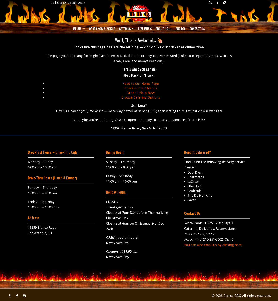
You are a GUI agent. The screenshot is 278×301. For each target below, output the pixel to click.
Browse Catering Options (140, 97)
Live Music (145, 28)
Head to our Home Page (140, 83)
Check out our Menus (140, 88)
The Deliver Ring (199, 195)
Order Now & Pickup (102, 28)
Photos (181, 28)
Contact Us (197, 28)
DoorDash (195, 172)
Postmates (195, 177)
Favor (191, 200)
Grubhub (194, 191)
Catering (125, 28)
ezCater (193, 181)
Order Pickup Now (141, 93)
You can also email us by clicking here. (213, 245)
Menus (77, 28)
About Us (162, 28)
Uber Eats (195, 186)
